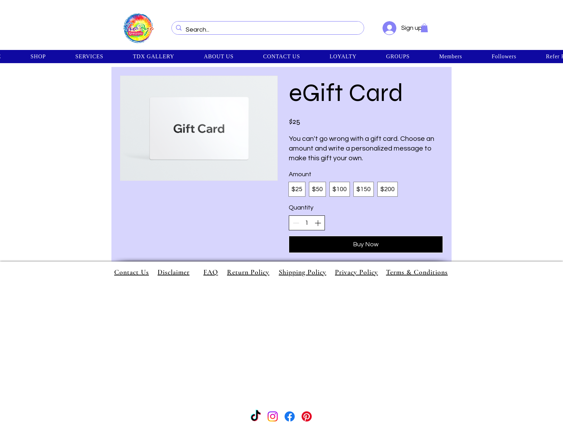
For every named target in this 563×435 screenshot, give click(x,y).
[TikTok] (255, 416)
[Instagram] (272, 416)
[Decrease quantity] (296, 223)
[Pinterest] (306, 416)
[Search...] (267, 30)
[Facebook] (289, 416)
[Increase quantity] (317, 223)
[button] (424, 28)
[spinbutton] (307, 223)
